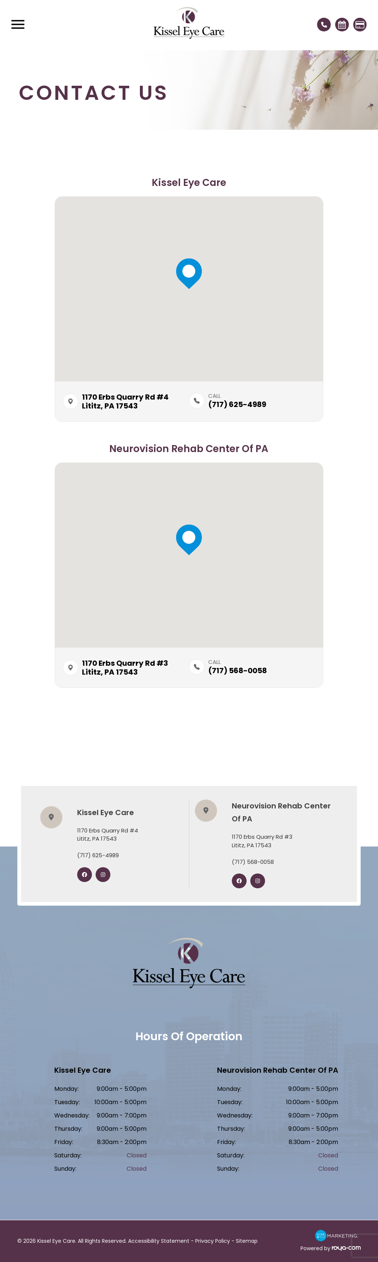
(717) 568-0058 (253, 862)
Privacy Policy (212, 1241)
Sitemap (247, 1241)
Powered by (330, 1248)
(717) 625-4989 (98, 855)
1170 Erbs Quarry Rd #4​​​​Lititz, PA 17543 (125, 401)
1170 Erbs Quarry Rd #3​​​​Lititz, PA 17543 (125, 667)
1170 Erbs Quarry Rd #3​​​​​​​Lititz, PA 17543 (262, 841)
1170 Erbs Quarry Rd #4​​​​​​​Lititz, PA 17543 (107, 835)
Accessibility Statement (158, 1241)
